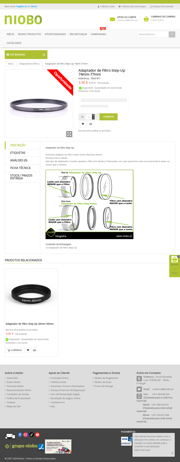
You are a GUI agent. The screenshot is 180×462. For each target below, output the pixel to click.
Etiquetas (17, 153)
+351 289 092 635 (161, 394)
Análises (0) (18, 160)
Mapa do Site (14, 406)
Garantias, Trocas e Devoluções (68, 386)
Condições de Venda (18, 394)
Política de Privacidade (19, 398)
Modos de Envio (103, 382)
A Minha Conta (107, 6)
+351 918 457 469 (160, 415)
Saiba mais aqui (142, 449)
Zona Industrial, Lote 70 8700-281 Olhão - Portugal (154, 380)
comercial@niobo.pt (162, 389)
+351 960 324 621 (160, 404)
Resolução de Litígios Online (66, 398)
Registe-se (22, 6)
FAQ (53, 406)
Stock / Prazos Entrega (21, 177)
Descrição (17, 145)
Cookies (11, 402)
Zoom (69, 134)
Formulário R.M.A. (60, 378)
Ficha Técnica (20, 168)
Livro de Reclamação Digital (65, 394)
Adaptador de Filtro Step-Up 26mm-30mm (30, 323)
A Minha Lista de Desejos (133, 6)
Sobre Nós (12, 378)
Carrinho (16, 350)
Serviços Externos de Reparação (68, 390)
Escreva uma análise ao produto (94, 130)
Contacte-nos (58, 402)
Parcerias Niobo (15, 386)
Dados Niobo (14, 382)
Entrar (34, 6)
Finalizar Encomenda (163, 6)
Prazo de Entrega (104, 386)
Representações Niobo (19, 390)
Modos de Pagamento (106, 378)
